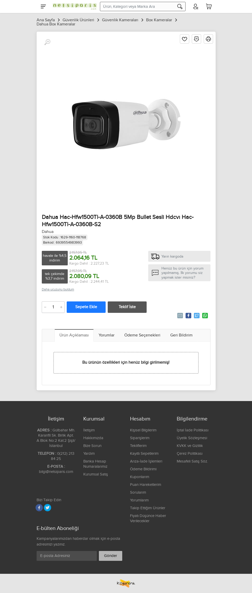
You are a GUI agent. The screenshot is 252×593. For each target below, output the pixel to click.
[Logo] (73, 6)
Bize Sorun (92, 446)
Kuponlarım (139, 477)
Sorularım (138, 492)
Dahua (47, 231)
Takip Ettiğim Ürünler (147, 508)
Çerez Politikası (189, 453)
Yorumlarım (139, 500)
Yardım (89, 453)
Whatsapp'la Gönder (204, 315)
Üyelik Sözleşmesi (192, 438)
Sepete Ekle (86, 307)
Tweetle (196, 315)
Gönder (110, 556)
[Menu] (43, 6)
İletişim (89, 430)
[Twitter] (47, 507)
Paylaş (188, 315)
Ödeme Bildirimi (143, 469)
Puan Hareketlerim (145, 484)
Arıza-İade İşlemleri (146, 461)
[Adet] (53, 307)
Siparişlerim (139, 438)
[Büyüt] (47, 42)
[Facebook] (39, 507)
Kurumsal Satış (95, 474)
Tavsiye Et (179, 315)
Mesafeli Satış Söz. (192, 461)
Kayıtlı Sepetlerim (144, 453)
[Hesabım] (195, 6)
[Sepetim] (209, 6)
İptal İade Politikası (192, 430)
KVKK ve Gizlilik (190, 446)
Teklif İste (127, 307)
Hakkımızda (93, 438)
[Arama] (180, 6)
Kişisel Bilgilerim (143, 430)
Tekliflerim (138, 446)
